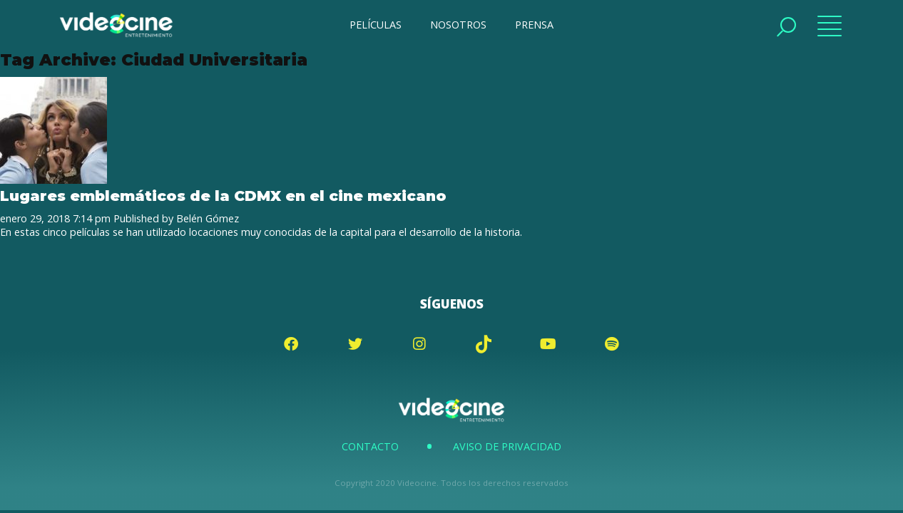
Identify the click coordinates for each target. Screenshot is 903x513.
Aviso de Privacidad (507, 446)
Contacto (370, 446)
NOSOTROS (458, 24)
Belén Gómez (207, 218)
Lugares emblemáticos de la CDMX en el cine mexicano (223, 195)
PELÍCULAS (376, 24)
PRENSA (534, 24)
